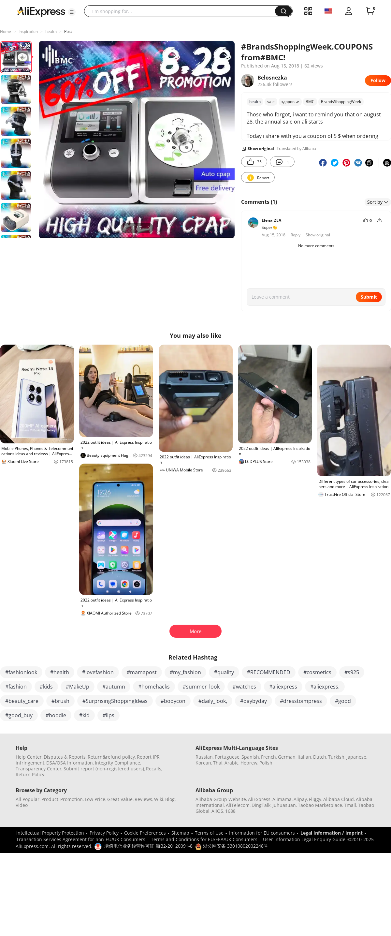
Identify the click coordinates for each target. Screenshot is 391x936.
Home (5, 31)
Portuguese (227, 757)
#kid (84, 715)
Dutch (319, 757)
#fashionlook (21, 672)
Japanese (356, 757)
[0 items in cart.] (370, 11)
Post (68, 31)
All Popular (27, 799)
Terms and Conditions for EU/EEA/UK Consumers (204, 839)
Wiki (158, 799)
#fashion (16, 686)
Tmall (350, 805)
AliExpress (259, 799)
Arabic (231, 763)
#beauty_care (21, 701)
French (268, 757)
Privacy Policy (104, 833)
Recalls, (154, 768)
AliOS (217, 811)
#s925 (351, 672)
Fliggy (315, 799)
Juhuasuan (284, 805)
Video (22, 805)
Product (49, 799)
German (287, 757)
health (51, 31)
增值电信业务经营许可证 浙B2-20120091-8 (148, 846)
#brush (60, 701)
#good (343, 701)
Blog (170, 799)
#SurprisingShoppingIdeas (115, 701)
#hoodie (56, 715)
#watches (244, 686)
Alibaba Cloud (338, 799)
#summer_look (201, 686)
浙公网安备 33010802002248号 (231, 846)
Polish (265, 763)
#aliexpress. (325, 686)
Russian (204, 757)
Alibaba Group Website (220, 799)
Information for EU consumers (262, 833)
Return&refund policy (111, 757)
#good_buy (19, 715)
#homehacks (154, 686)
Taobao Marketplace (320, 805)
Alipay (300, 799)
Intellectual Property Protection (50, 833)
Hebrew (248, 763)
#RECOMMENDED (268, 672)
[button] (72, 12)
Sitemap (180, 833)
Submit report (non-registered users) (104, 768)
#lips (108, 715)
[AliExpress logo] (41, 11)
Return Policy (30, 774)
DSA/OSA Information (69, 763)
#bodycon (173, 701)
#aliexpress (283, 686)
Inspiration (28, 31)
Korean (203, 763)
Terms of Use (209, 833)
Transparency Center (39, 768)
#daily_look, (212, 701)
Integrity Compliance (117, 763)
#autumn (113, 686)
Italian (304, 757)
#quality (224, 672)
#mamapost (142, 672)
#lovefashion (98, 672)
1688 (230, 811)
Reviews (143, 799)
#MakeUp (77, 686)
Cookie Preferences (145, 833)
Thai (218, 763)
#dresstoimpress (301, 701)
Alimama (282, 799)
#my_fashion (185, 672)
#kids (46, 686)
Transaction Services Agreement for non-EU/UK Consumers (80, 839)
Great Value (120, 799)
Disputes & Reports (65, 757)
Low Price (95, 799)
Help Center (29, 757)
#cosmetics (317, 672)
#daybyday (253, 701)
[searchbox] (182, 11)
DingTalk (261, 805)
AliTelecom (238, 805)
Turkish (336, 757)
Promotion (71, 799)
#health (59, 672)
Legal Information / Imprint (331, 833)
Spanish (250, 757)
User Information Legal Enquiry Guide (304, 839)
